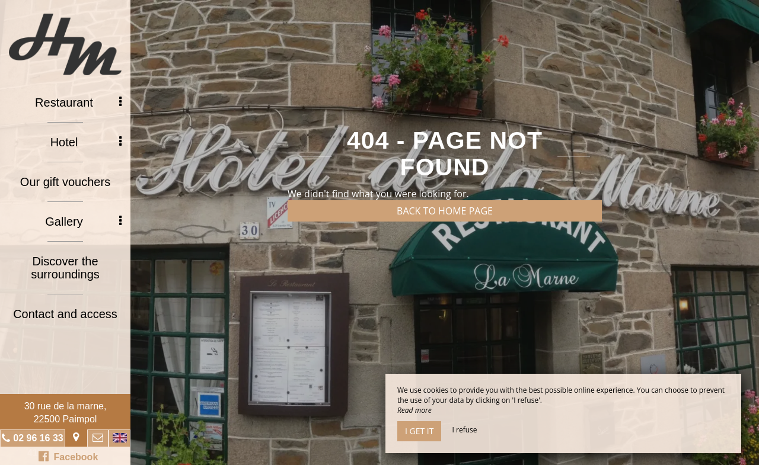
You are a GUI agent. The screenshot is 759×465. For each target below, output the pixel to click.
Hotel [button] (86, 142)
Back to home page (445, 210)
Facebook (68, 456)
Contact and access (65, 313)
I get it (419, 431)
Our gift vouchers (65, 181)
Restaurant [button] (78, 102)
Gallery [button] (83, 221)
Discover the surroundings (65, 268)
